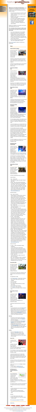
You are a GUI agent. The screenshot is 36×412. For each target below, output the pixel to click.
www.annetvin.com (22, 367)
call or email (13, 42)
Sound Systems (3, 7)
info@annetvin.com (20, 366)
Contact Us (2, 11)
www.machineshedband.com (15, 190)
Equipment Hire (3, 10)
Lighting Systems (3, 8)
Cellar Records (15, 278)
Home (1, 6)
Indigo (14, 286)
